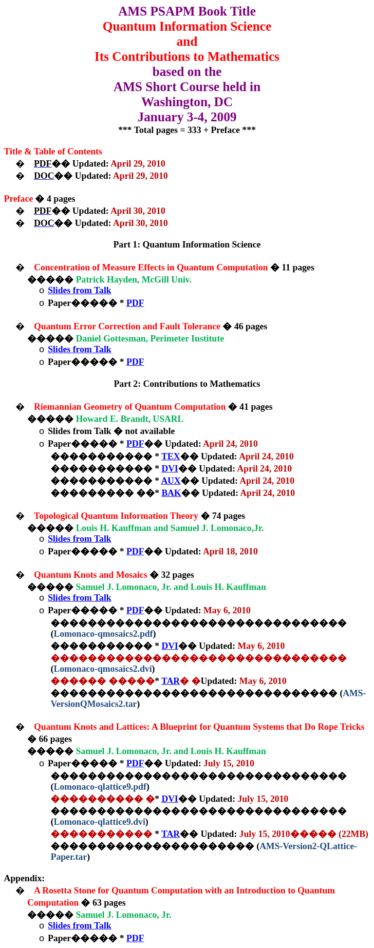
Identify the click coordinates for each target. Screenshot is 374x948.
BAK (171, 493)
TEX (170, 456)
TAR (170, 681)
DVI (170, 468)
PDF (135, 303)
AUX (171, 480)
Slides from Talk (79, 290)
